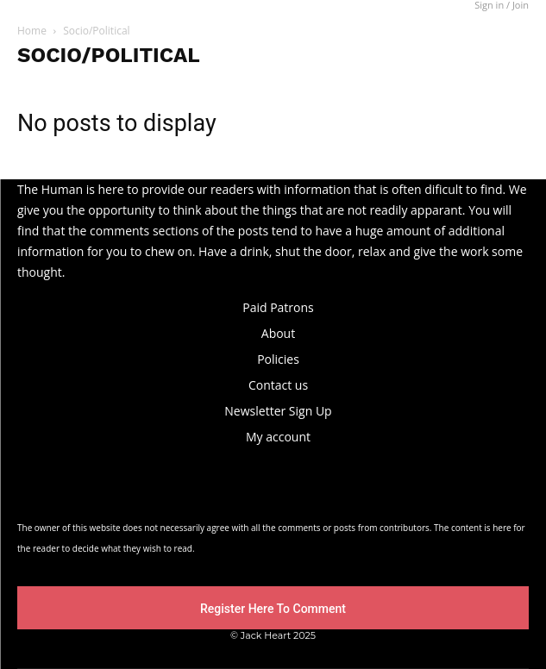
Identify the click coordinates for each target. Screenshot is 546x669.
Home (32, 30)
